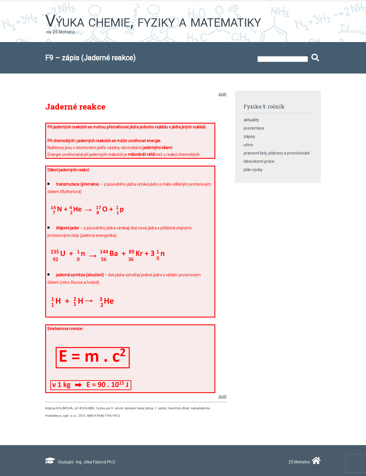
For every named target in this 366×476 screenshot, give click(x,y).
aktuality (251, 120)
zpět (222, 94)
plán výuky (253, 169)
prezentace (254, 128)
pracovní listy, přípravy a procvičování (277, 153)
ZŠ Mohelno (303, 462)
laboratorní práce (259, 161)
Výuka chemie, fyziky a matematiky (153, 21)
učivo (248, 144)
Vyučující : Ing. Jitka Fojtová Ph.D (80, 462)
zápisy (249, 136)
